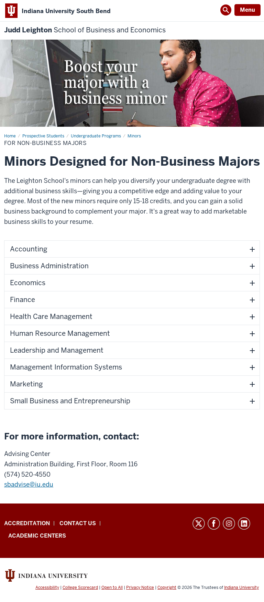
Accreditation (27, 523)
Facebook (214, 523)
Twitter (198, 523)
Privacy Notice (140, 587)
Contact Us (77, 523)
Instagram (229, 523)
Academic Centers (37, 535)
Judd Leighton (85, 30)
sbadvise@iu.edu (28, 484)
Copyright (166, 587)
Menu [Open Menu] (247, 9)
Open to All (112, 587)
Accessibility (47, 587)
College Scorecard (80, 587)
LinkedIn (244, 523)
